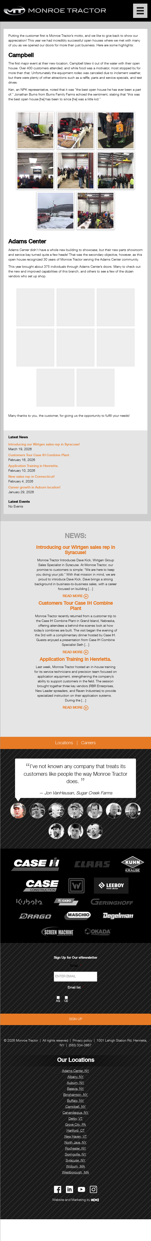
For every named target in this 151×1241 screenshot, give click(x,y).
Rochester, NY (75, 1148)
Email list (76, 988)
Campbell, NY (75, 1107)
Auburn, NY (75, 1083)
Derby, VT (75, 1119)
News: (75, 536)
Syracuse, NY (75, 1160)
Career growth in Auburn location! (34, 487)
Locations (64, 743)
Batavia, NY (75, 1089)
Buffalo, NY (75, 1101)
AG (58, 1001)
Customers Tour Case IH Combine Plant (38, 455)
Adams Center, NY (75, 1071)
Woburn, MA (75, 1166)
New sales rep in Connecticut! (31, 477)
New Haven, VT (76, 1137)
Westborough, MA (75, 1172)
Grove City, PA (75, 1125)
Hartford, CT (76, 1131)
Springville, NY (75, 1154)
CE (66, 1001)
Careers (88, 743)
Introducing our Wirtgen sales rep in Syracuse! (44, 444)
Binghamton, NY (75, 1095)
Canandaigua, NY (75, 1113)
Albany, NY (76, 1077)
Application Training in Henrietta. (33, 466)
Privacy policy (82, 1041)
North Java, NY (75, 1143)
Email (75, 966)
